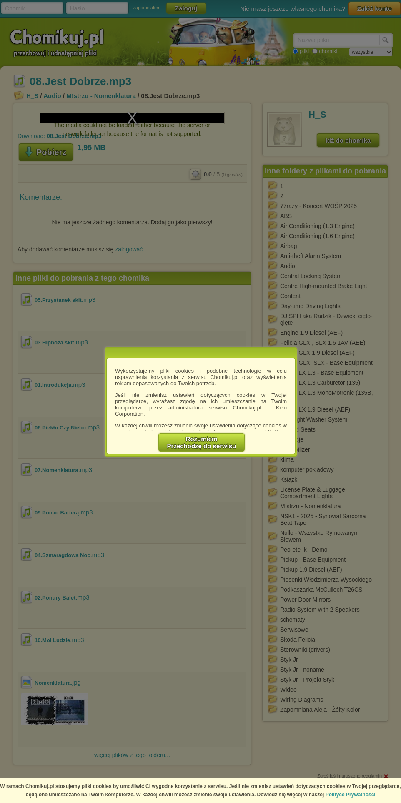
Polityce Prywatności (351, 795)
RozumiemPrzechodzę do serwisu (201, 442)
